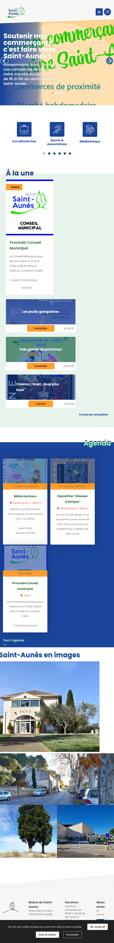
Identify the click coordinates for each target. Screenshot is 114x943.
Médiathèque (90, 141)
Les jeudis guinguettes (41, 311)
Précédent (4, 61)
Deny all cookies (47, 935)
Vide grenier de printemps (40, 349)
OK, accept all (97, 927)
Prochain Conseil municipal (25, 585)
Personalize (72, 935)
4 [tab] (61, 93)
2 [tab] (56, 93)
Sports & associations (57, 142)
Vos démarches (24, 141)
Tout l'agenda (13, 638)
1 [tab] (53, 93)
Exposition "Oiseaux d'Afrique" (72, 499)
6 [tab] (70, 153)
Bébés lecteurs (25, 496)
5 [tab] (65, 153)
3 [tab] (58, 93)
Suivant (110, 61)
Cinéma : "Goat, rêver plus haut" (37, 387)
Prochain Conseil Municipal (25, 245)
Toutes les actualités (93, 414)
